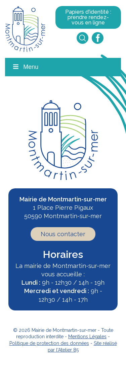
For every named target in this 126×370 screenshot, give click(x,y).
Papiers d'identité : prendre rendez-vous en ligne (88, 17)
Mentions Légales (87, 336)
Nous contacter (63, 234)
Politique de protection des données (49, 343)
